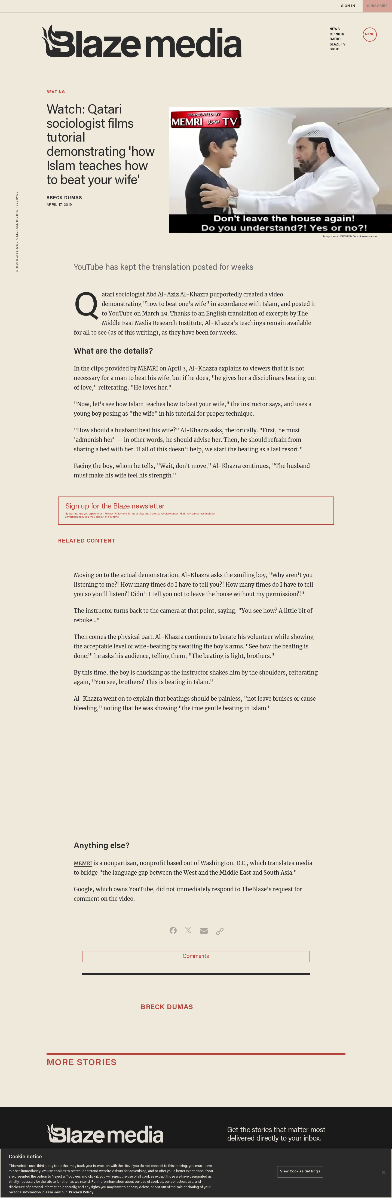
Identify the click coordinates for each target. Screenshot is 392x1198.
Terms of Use (135, 514)
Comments (196, 958)
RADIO (335, 39)
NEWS (335, 29)
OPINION (337, 34)
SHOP (334, 49)
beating (56, 92)
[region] (196, 1173)
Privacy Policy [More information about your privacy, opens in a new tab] (81, 1192)
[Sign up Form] (288, 510)
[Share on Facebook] (170, 931)
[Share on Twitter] (187, 931)
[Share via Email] (204, 931)
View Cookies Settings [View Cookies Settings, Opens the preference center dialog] (300, 1173)
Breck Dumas (68, 199)
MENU (370, 34)
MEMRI (84, 863)
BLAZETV (338, 44)
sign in (348, 6)
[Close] (383, 1172)
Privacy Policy (113, 514)
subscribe (376, 6)
